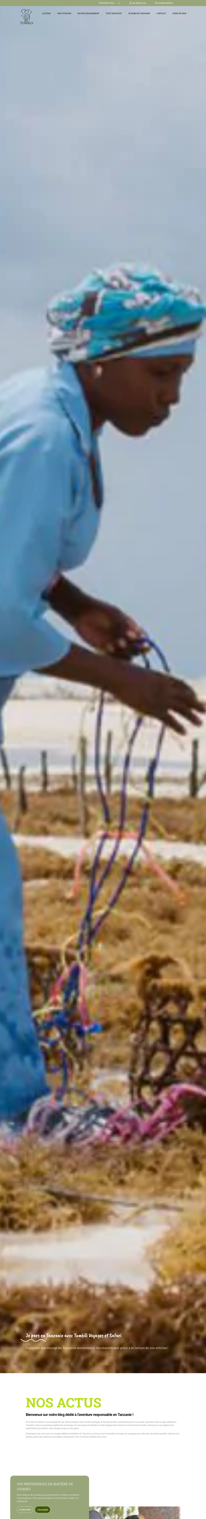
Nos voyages (64, 13)
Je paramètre (25, 1509)
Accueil (46, 13)
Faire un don (179, 13)
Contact (161, 13)
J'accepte (42, 1509)
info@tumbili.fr (165, 2)
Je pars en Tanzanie (139, 13)
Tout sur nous (114, 13)
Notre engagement (88, 13)
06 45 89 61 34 (139, 3)
